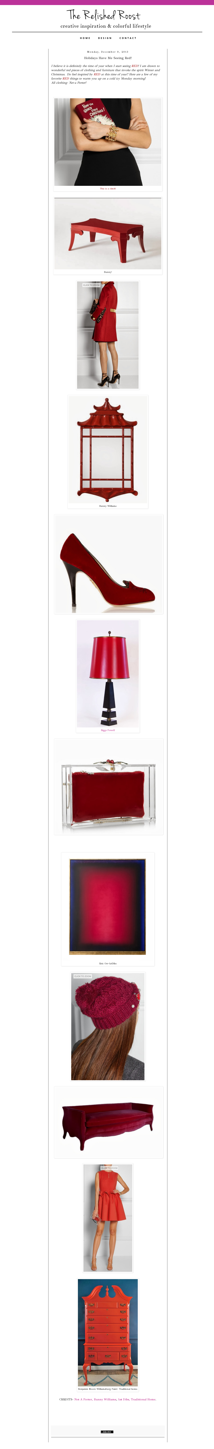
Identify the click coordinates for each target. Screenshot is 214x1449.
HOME (85, 38)
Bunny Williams (105, 1399)
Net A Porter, (83, 1399)
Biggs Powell (108, 730)
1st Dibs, (124, 1399)
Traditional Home (143, 1399)
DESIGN (105, 38)
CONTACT (128, 38)
